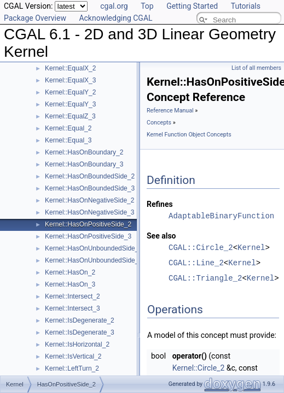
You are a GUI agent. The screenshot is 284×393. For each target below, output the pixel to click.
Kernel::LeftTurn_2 (72, 368)
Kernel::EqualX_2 (70, 68)
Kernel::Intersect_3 (72, 308)
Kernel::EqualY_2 (70, 92)
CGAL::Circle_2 (201, 247)
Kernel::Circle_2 (198, 368)
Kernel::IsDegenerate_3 (79, 332)
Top (147, 6)
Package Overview (35, 18)
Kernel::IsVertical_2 (73, 356)
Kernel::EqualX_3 (70, 80)
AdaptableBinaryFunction (221, 216)
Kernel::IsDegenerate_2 (79, 320)
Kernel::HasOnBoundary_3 (84, 164)
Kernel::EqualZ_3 (70, 116)
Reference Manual (170, 110)
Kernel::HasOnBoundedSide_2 (90, 176)
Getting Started (192, 6)
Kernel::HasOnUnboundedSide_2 (93, 248)
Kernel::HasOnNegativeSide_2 (89, 200)
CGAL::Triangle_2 (205, 278)
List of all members (256, 68)
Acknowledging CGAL (115, 18)
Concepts (159, 122)
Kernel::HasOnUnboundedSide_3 (93, 260)
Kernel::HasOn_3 (70, 284)
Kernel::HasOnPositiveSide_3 (88, 236)
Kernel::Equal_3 (68, 140)
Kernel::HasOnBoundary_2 (84, 152)
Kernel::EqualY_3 (70, 104)
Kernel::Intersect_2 (72, 296)
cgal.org (113, 6)
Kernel (251, 247)
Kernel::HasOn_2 (70, 272)
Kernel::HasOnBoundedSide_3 (90, 188)
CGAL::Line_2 (196, 263)
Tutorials (245, 6)
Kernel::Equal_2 (68, 128)
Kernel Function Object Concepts (189, 134)
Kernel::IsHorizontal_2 (77, 344)
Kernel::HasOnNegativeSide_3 (89, 212)
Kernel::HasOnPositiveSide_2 (88, 224)
